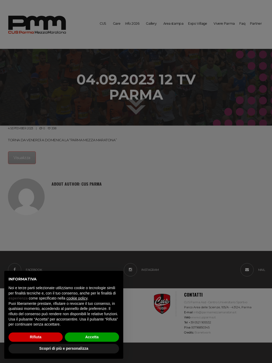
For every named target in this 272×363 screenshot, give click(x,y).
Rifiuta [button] (35, 337)
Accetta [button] (92, 337)
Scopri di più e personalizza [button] (63, 348)
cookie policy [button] (76, 298)
